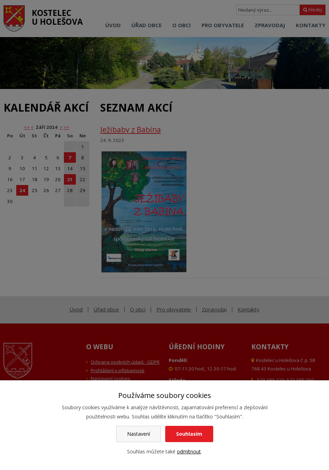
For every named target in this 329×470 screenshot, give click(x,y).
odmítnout (189, 451)
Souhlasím (189, 433)
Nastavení (138, 433)
